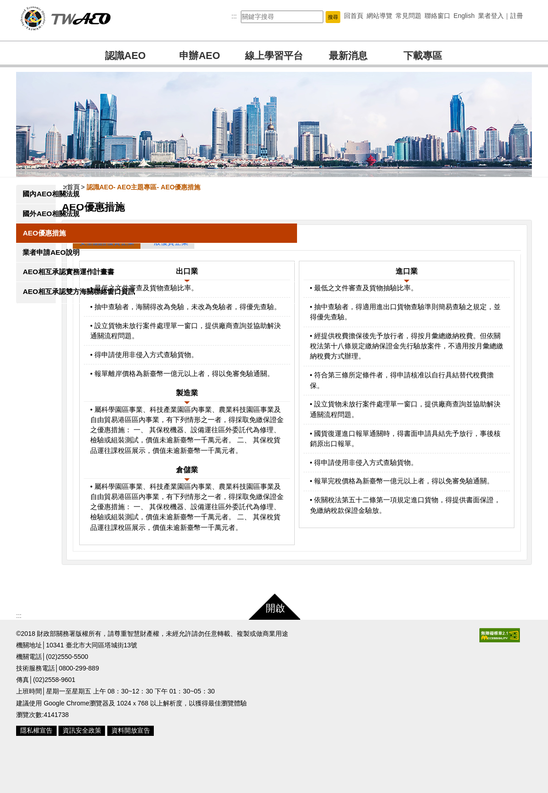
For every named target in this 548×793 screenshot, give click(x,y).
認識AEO (125, 55)
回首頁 (353, 15)
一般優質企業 (202, 242)
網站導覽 (379, 15)
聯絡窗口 (437, 15)
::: (234, 16)
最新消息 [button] (348, 55)
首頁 (108, 187)
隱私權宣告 (36, 771)
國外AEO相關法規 (51, 213)
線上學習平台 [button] (274, 55)
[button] (333, 17)
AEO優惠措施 (44, 233)
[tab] (141, 242)
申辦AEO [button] (199, 55)
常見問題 (408, 15)
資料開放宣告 (130, 771)
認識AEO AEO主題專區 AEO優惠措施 (179, 187)
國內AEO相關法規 (51, 194)
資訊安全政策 (82, 771)
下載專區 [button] (422, 55)
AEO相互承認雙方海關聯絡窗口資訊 (51, 307)
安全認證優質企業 (141, 242)
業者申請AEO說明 (51, 252)
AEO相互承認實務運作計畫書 (51, 277)
